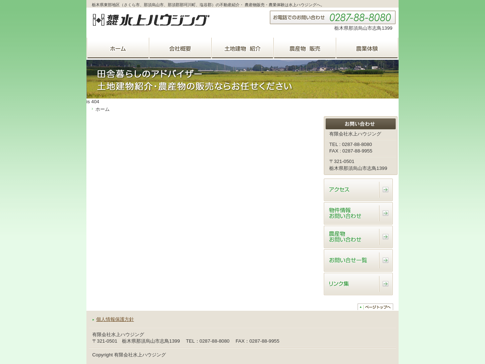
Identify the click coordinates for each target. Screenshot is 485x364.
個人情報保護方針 (115, 319)
